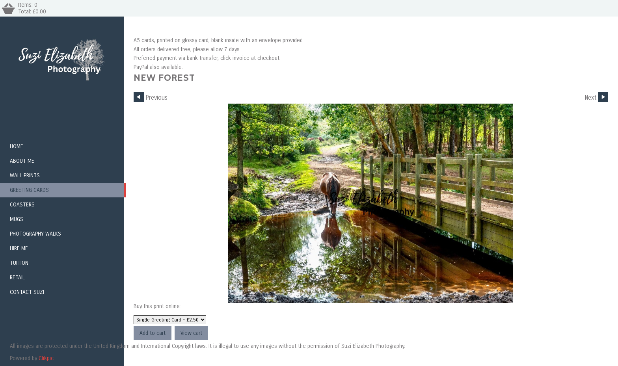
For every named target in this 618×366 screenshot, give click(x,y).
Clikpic (46, 358)
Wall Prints (25, 175)
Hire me (19, 248)
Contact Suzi (27, 292)
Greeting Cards (29, 190)
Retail (17, 277)
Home (16, 146)
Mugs (16, 219)
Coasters (22, 204)
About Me (22, 161)
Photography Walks (35, 233)
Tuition (19, 263)
